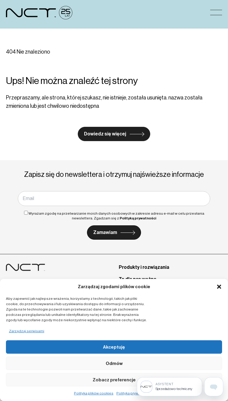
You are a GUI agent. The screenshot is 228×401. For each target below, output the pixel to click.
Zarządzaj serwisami (26, 331)
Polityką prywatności (138, 218)
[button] (219, 287)
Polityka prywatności (133, 393)
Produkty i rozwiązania (144, 267)
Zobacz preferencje (114, 380)
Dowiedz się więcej (105, 134)
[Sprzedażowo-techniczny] (169, 386)
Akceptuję (114, 347)
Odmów (114, 363)
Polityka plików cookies (93, 393)
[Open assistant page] (213, 386)
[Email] (114, 198)
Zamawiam (105, 232)
